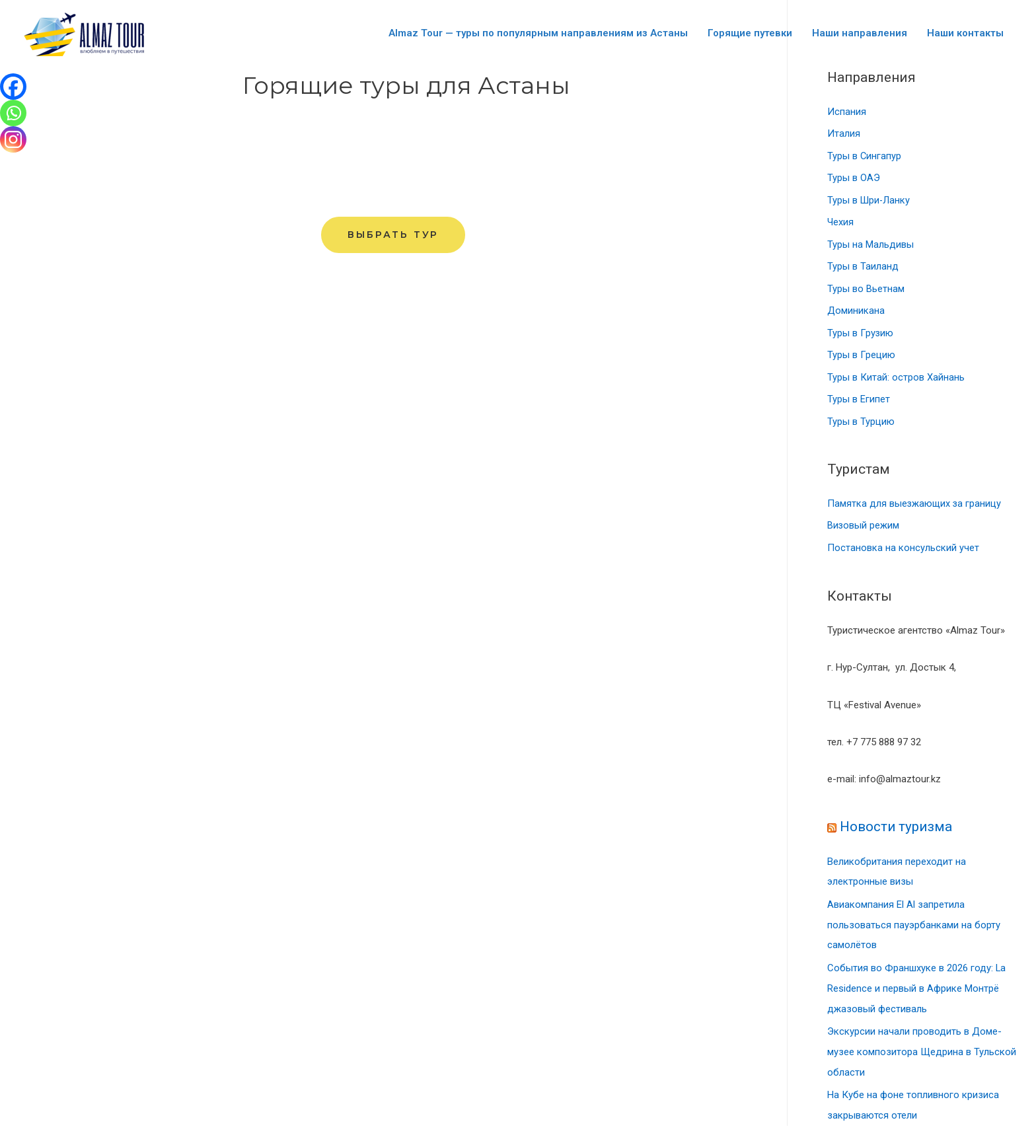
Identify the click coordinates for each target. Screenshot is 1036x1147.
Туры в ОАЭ (853, 179)
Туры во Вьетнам (866, 291)
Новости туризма (896, 830)
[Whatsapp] (13, 113)
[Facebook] (13, 86)
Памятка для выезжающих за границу (915, 507)
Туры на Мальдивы (870, 246)
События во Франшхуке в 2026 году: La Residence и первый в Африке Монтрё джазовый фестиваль (916, 988)
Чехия (840, 223)
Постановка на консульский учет (903, 551)
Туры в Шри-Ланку (869, 201)
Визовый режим (863, 529)
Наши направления (859, 33)
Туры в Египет (858, 402)
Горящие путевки (750, 33)
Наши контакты (965, 33)
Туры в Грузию (860, 335)
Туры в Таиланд (863, 268)
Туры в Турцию (861, 424)
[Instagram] (13, 139)
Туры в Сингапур (864, 157)
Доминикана (856, 312)
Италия (843, 134)
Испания (846, 112)
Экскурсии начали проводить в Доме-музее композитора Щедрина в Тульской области (921, 1050)
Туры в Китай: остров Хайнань (896, 380)
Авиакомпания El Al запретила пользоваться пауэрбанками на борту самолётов (913, 926)
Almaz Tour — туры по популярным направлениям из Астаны (538, 33)
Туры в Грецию (861, 357)
